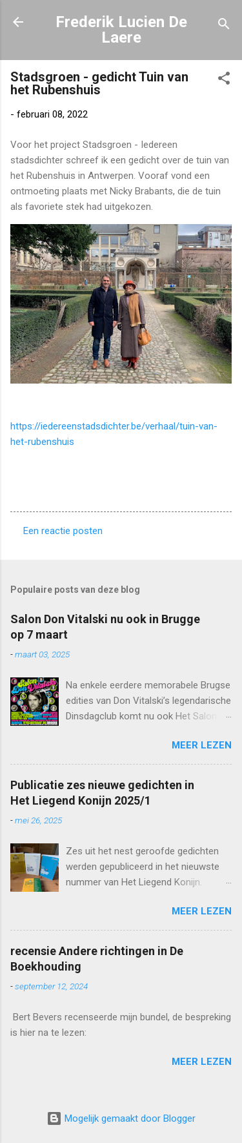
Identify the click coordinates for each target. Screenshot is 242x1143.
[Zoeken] (224, 26)
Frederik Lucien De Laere (121, 29)
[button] (224, 80)
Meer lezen (202, 745)
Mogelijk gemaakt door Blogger (121, 1118)
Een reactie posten (63, 531)
